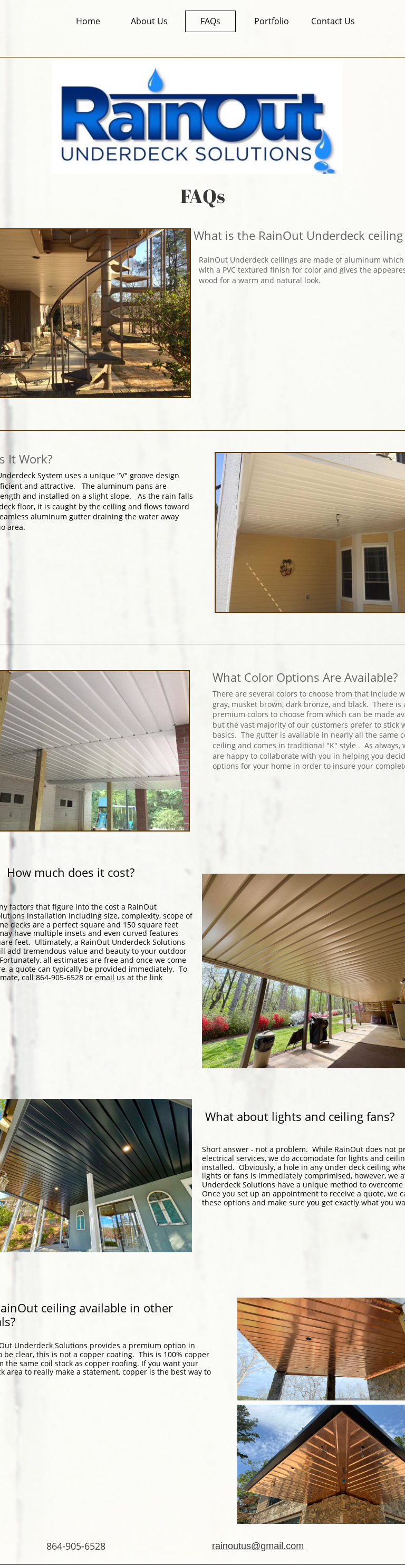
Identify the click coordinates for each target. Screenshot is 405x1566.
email (104, 977)
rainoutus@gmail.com (258, 1546)
